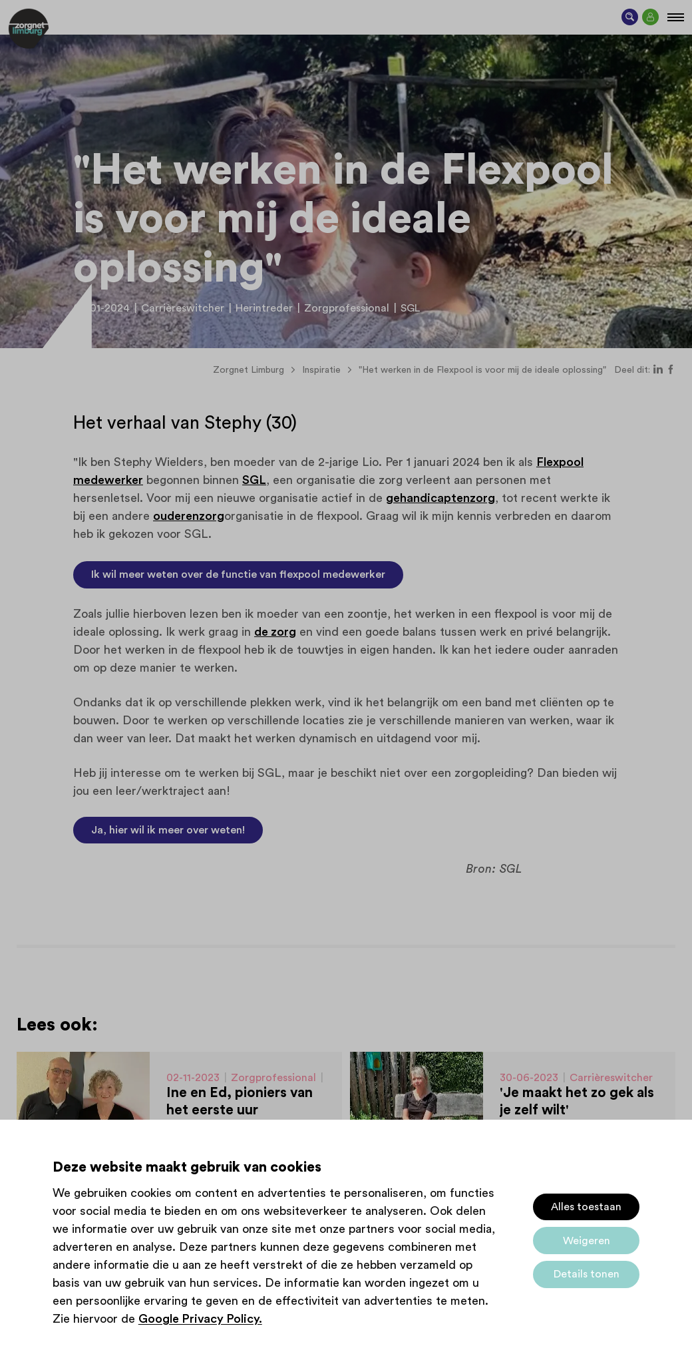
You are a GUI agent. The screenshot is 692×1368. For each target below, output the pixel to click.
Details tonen (586, 1274)
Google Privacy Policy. (200, 1319)
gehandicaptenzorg (440, 498)
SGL (254, 480)
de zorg (275, 632)
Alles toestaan (586, 1207)
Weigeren (586, 1241)
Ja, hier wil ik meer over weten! (168, 830)
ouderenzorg (188, 516)
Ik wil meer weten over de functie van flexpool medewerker (238, 574)
